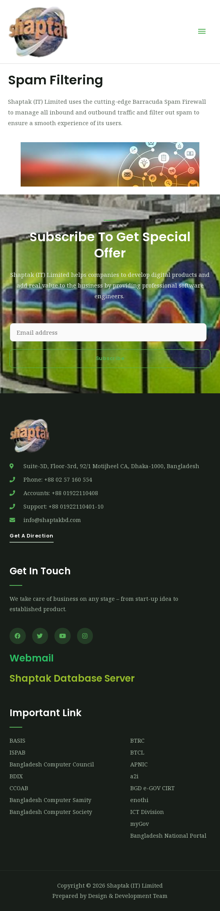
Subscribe (110, 358)
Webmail (32, 658)
